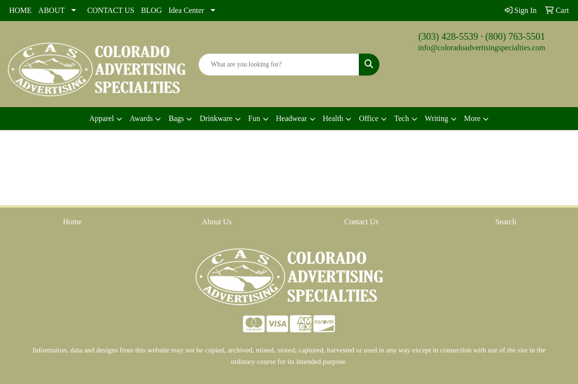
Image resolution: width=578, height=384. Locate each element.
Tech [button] (401, 118)
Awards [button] (141, 118)
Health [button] (333, 118)
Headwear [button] (291, 118)
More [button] (472, 118)
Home (72, 222)
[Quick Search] (279, 65)
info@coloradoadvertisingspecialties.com (481, 48)
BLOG (151, 10)
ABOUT (51, 10)
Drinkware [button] (216, 118)
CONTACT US (110, 10)
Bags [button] (176, 118)
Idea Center (186, 10)
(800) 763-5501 (515, 36)
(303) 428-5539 (448, 36)
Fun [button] (254, 118)
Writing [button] (436, 118)
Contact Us (361, 222)
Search (505, 222)
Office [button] (368, 118)
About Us (217, 222)
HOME (20, 10)
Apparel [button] (101, 118)
